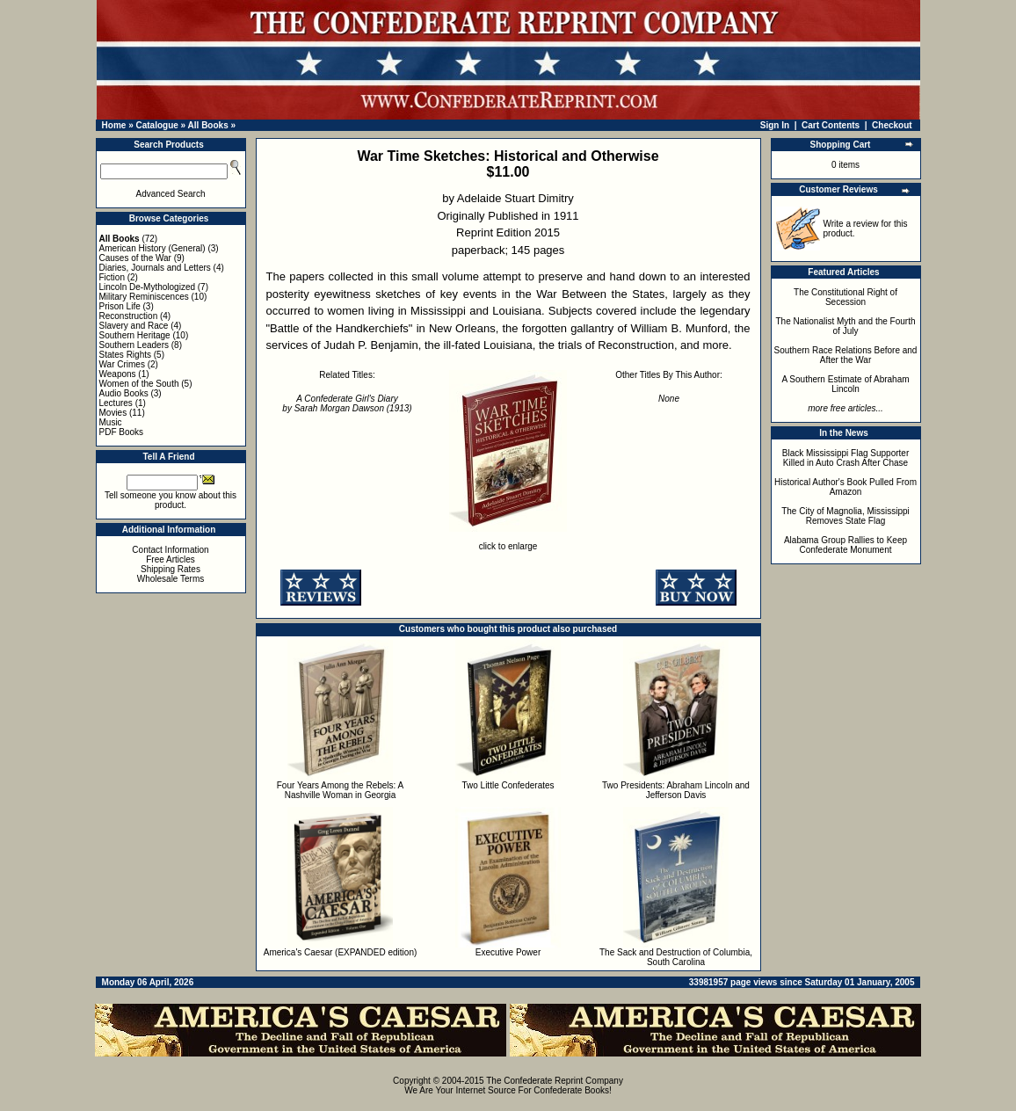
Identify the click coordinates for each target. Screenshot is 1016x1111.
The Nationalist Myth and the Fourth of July (846, 326)
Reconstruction (128, 316)
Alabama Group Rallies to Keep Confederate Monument (845, 545)
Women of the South (139, 383)
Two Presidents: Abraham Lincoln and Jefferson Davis (676, 790)
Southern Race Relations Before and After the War (846, 355)
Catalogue (156, 125)
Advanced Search (171, 194)
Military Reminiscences (144, 296)
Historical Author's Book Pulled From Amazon (845, 487)
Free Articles (170, 559)
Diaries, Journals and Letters (155, 267)
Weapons (117, 374)
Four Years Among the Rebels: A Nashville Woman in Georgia (340, 790)
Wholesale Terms (171, 579)
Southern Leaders (134, 345)
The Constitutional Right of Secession (845, 297)
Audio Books (124, 393)
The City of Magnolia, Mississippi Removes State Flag (845, 516)
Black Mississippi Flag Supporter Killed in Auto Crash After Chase (846, 458)
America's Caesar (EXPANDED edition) (340, 952)
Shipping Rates (170, 569)
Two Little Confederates (507, 785)
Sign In (774, 125)
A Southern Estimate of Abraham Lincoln (845, 384)
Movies (113, 413)
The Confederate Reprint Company (554, 1081)
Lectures (116, 403)
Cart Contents (831, 125)
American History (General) (152, 248)
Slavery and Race (134, 325)
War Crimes (122, 364)
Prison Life (120, 306)
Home (114, 125)
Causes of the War (135, 258)
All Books (208, 125)
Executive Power (508, 952)
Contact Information (170, 550)
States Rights (125, 354)
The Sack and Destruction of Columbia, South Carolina (675, 957)
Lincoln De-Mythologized (147, 287)
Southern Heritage (135, 335)
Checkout (892, 125)
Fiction (112, 277)
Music (110, 422)
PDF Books (121, 432)
